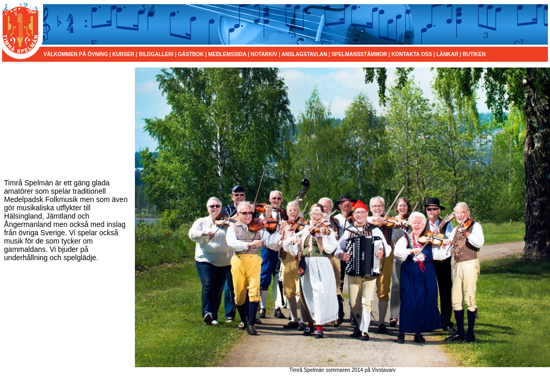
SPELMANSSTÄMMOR (359, 54)
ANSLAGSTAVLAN (304, 54)
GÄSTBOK (191, 54)
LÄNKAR (447, 54)
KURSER (123, 54)
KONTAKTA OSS (411, 54)
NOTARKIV (264, 54)
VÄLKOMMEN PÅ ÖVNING (76, 54)
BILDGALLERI (156, 54)
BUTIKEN (474, 54)
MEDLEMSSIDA (227, 54)
